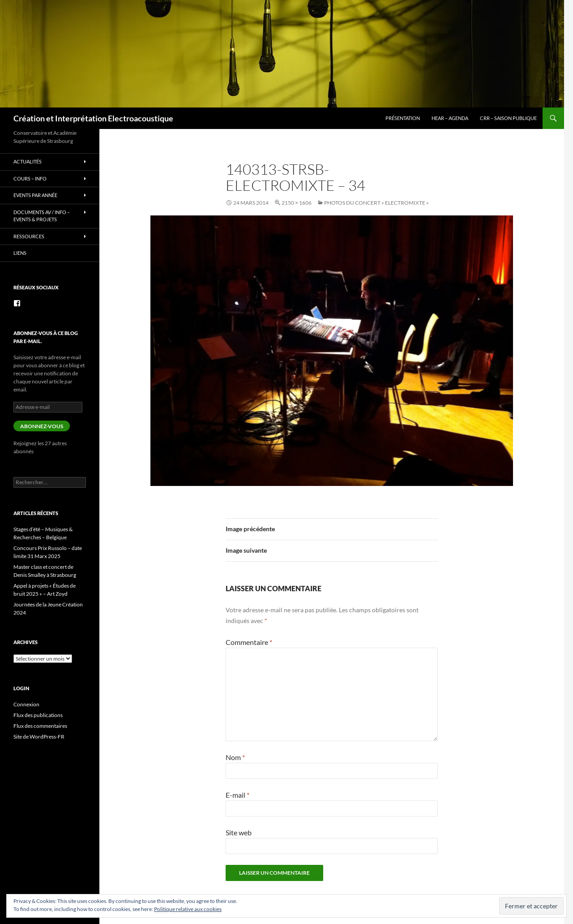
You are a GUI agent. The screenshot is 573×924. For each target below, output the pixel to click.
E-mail (237, 795)
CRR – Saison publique (508, 118)
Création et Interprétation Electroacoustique (93, 118)
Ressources (28, 236)
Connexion (26, 704)
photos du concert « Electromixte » (376, 202)
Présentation (402, 118)
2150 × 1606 (297, 202)
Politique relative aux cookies (188, 909)
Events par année (35, 195)
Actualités (27, 161)
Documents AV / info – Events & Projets (41, 216)
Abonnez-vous (41, 426)
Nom (235, 757)
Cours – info (30, 178)
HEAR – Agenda (450, 118)
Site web (239, 832)
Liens (19, 253)
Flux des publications (38, 715)
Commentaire (249, 642)
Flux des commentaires (40, 725)
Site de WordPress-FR (38, 736)
